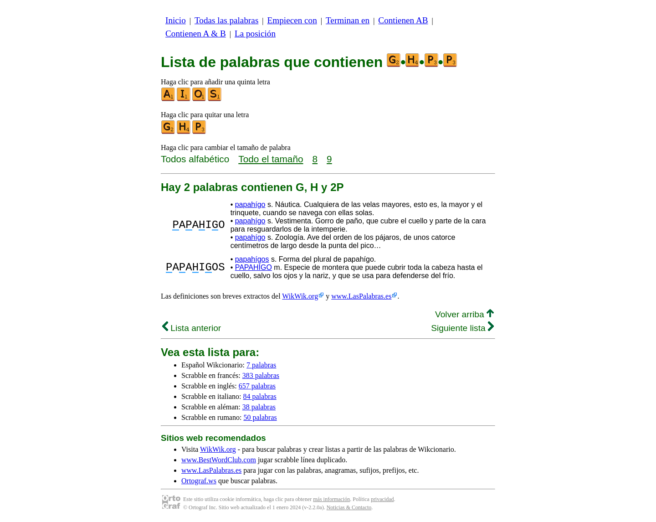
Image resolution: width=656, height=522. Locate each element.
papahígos (252, 259)
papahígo (250, 204)
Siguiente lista (462, 328)
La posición (255, 33)
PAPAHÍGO (253, 267)
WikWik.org (300, 296)
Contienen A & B (195, 33)
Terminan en (347, 20)
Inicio (175, 20)
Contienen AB (403, 20)
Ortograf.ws (198, 481)
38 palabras (259, 407)
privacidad (382, 499)
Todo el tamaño (270, 159)
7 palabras (261, 365)
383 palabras (260, 375)
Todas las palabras (226, 20)
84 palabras (260, 396)
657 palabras (257, 386)
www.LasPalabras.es (361, 296)
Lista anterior (191, 328)
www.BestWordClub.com (218, 460)
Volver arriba (464, 314)
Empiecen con (292, 20)
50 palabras (260, 417)
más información (331, 499)
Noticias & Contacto (349, 507)
